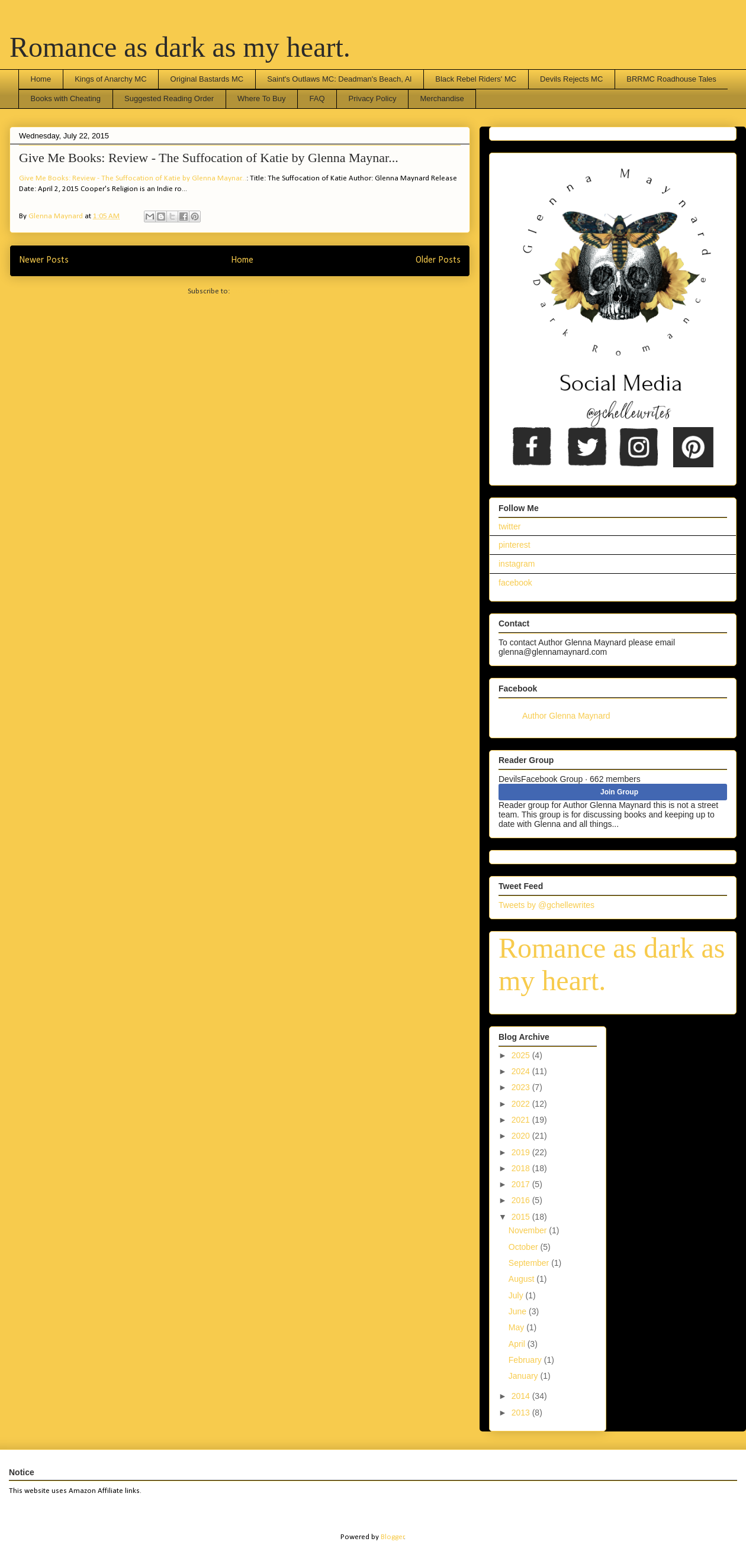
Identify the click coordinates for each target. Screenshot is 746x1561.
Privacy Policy (373, 98)
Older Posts (438, 260)
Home (41, 79)
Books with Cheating (66, 98)
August (522, 1279)
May (517, 1327)
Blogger (392, 1537)
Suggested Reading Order (169, 98)
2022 (522, 1103)
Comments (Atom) (261, 291)
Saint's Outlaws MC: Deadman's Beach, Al (339, 79)
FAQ (316, 98)
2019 (522, 1152)
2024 (522, 1071)
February (526, 1360)
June (519, 1311)
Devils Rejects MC (571, 79)
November (529, 1230)
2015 (522, 1216)
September (530, 1263)
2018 (522, 1168)
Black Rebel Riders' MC (475, 79)
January (525, 1376)
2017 (522, 1184)
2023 (522, 1087)
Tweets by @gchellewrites (546, 905)
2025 (522, 1055)
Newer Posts (44, 260)
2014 (522, 1396)
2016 (522, 1200)
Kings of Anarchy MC (110, 79)
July (517, 1295)
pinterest (514, 545)
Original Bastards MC (207, 79)
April (518, 1344)
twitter (509, 526)
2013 (522, 1412)
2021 (522, 1119)
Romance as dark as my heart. (180, 47)
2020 (522, 1135)
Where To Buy (261, 98)
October (525, 1247)
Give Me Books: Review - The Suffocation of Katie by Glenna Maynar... (208, 157)
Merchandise (442, 98)
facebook (515, 582)
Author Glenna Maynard (566, 715)
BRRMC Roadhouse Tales (671, 79)
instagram (517, 563)
